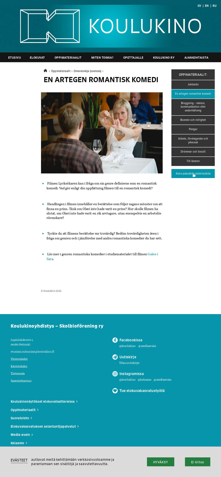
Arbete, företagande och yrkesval (193, 141)
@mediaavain (147, 346)
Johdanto (193, 85)
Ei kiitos (197, 462)
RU (215, 5)
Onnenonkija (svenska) (88, 71)
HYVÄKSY (160, 462)
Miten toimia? (102, 57)
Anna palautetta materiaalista (193, 175)
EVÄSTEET (19, 460)
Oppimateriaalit (68, 57)
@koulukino (127, 346)
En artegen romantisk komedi (193, 94)
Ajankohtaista (196, 57)
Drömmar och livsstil (193, 152)
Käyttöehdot (19, 366)
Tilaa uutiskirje (129, 363)
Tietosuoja (18, 373)
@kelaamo (144, 379)
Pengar (193, 129)
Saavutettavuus (21, 380)
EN (207, 5)
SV (199, 5)
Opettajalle (133, 57)
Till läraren (193, 161)
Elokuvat (37, 57)
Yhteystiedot (19, 359)
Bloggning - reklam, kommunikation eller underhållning (193, 107)
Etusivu (14, 57)
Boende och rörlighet (193, 120)
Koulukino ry (164, 57)
